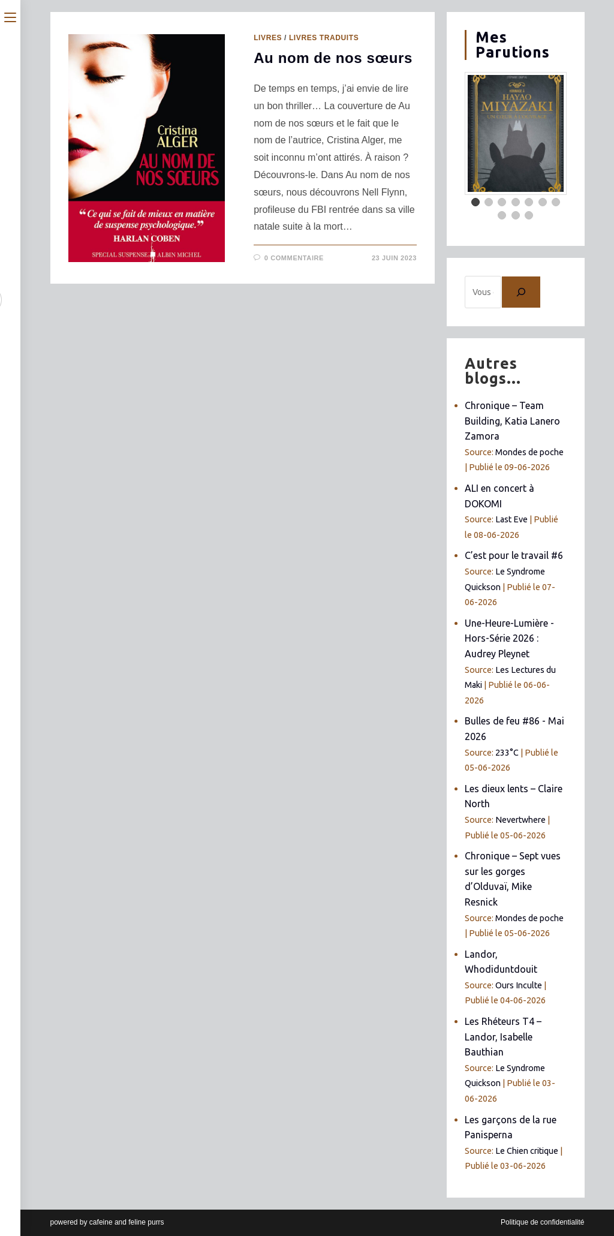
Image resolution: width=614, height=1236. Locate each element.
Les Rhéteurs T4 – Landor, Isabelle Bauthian (503, 1036)
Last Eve (511, 519)
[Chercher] (521, 292)
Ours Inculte (518, 985)
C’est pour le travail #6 (514, 555)
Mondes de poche (529, 452)
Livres (268, 38)
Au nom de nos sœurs (333, 58)
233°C (507, 752)
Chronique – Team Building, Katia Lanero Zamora (512, 420)
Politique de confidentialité (542, 1222)
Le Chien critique (526, 1151)
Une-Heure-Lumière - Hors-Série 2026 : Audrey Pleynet (509, 638)
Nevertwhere (520, 820)
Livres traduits (324, 38)
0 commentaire (294, 257)
